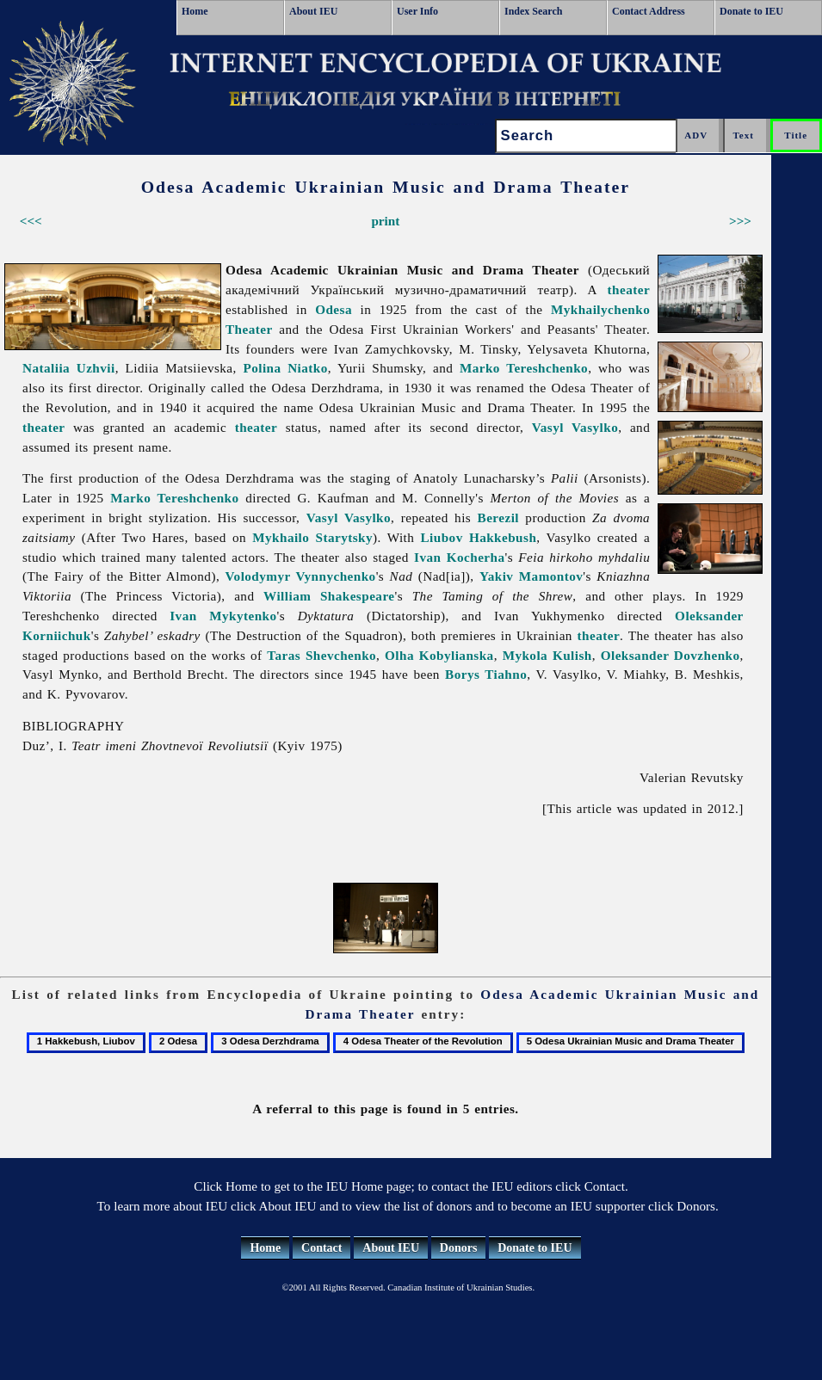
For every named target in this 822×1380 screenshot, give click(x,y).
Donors (459, 1247)
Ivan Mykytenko (223, 615)
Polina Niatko (285, 367)
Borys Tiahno (486, 674)
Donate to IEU (751, 11)
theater (629, 289)
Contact (321, 1247)
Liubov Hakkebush (479, 537)
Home (195, 11)
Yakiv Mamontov (531, 576)
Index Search (533, 11)
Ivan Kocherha (459, 557)
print (385, 220)
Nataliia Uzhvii (68, 367)
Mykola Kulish (547, 655)
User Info (417, 11)
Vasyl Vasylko (575, 427)
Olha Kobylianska (439, 655)
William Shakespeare (328, 595)
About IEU (313, 11)
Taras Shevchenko (321, 655)
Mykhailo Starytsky (312, 537)
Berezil (498, 517)
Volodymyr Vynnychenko (301, 576)
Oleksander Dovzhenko (670, 655)
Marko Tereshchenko (524, 367)
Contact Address (648, 11)
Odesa (333, 309)
